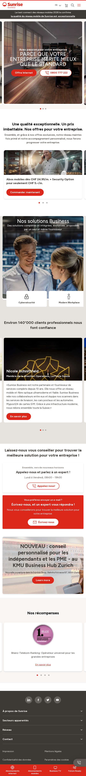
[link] (43, 16)
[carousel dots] (40, 108)
